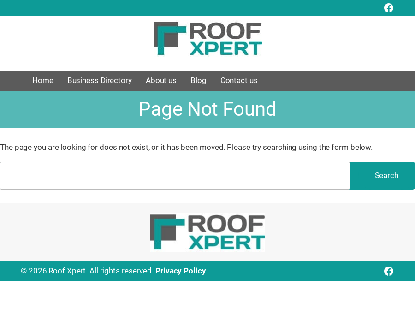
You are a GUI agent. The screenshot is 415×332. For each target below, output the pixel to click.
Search (386, 175)
